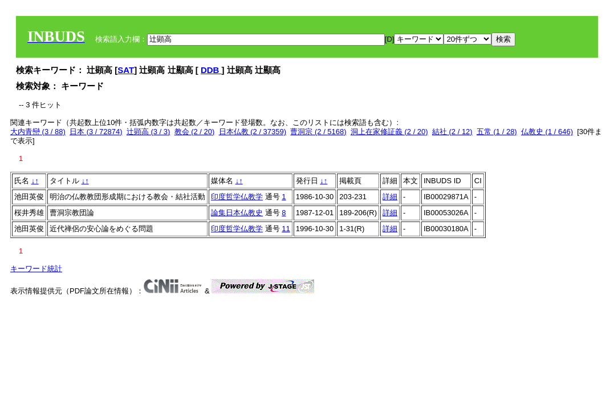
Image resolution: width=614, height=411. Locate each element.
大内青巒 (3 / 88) (38, 131)
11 (286, 228)
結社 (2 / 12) (452, 131)
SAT (125, 70)
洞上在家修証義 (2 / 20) (389, 131)
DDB (211, 70)
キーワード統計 (36, 268)
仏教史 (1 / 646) (547, 131)
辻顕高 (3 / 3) (148, 131)
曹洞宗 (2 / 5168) (318, 131)
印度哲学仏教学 (237, 196)
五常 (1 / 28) (497, 131)
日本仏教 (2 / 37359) (253, 131)
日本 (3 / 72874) (96, 131)
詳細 (390, 196)
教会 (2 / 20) (194, 131)
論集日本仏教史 (237, 212)
